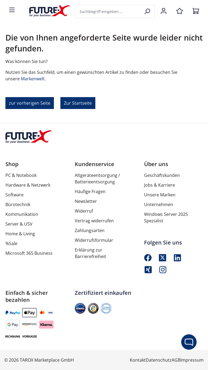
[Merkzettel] (179, 11)
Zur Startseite (78, 103)
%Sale (11, 243)
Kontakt (138, 360)
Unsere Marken (160, 195)
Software (14, 195)
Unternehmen (158, 204)
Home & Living (20, 234)
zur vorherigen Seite (29, 103)
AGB (176, 360)
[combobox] (108, 11)
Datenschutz (159, 360)
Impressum (192, 360)
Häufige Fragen (90, 191)
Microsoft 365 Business (29, 253)
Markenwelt (33, 79)
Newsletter (86, 201)
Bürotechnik (17, 204)
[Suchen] (148, 11)
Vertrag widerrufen (94, 221)
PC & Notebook (21, 175)
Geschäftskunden (162, 175)
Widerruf (84, 211)
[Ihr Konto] (163, 11)
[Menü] (11, 10)
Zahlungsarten (90, 230)
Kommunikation (21, 214)
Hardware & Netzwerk (27, 185)
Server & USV (18, 224)
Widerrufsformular (94, 240)
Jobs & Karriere (159, 185)
